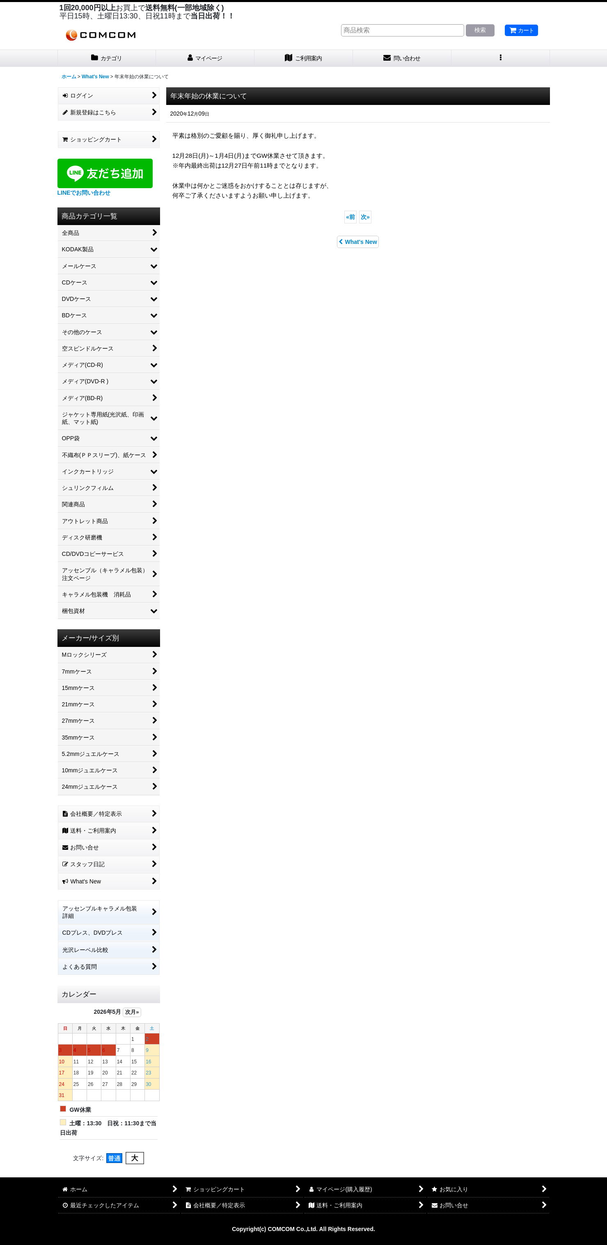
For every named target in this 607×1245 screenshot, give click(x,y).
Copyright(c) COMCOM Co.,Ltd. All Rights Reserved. (303, 1229)
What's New (358, 242)
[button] (500, 58)
